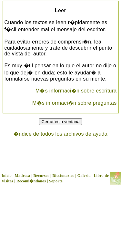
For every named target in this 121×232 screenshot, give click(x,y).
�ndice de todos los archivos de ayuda (60, 134)
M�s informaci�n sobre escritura (76, 90)
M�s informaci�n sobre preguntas (74, 103)
